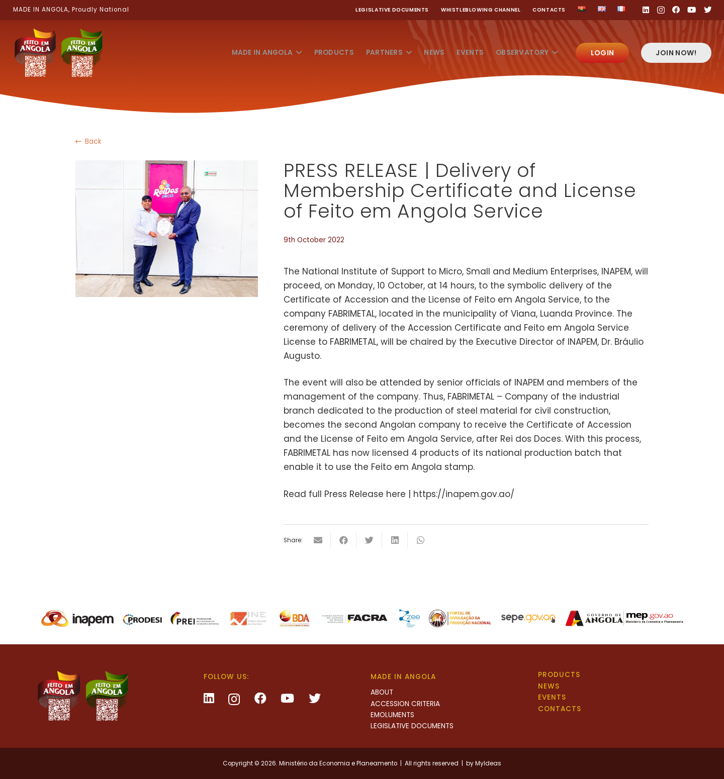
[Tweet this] (369, 540)
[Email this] (318, 540)
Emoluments (392, 715)
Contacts (549, 10)
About (382, 692)
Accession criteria (405, 704)
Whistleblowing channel (480, 10)
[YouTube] (691, 10)
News (549, 686)
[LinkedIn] (646, 10)
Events (552, 697)
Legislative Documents (392, 10)
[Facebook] (676, 10)
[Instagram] (661, 10)
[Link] (58, 53)
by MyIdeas (483, 763)
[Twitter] (707, 10)
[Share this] (343, 540)
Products (559, 674)
